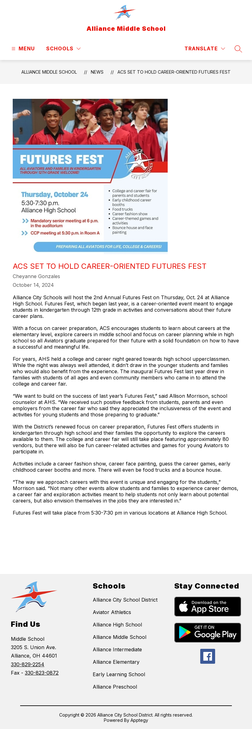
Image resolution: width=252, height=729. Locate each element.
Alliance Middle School (49, 72)
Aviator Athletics (112, 612)
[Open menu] (22, 49)
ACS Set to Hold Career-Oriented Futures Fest (174, 72)
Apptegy (139, 720)
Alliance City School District (125, 600)
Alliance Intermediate (117, 649)
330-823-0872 (42, 673)
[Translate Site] (205, 49)
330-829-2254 (27, 664)
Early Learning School (119, 674)
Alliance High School (117, 624)
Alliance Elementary (116, 662)
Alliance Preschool (115, 687)
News (97, 72)
